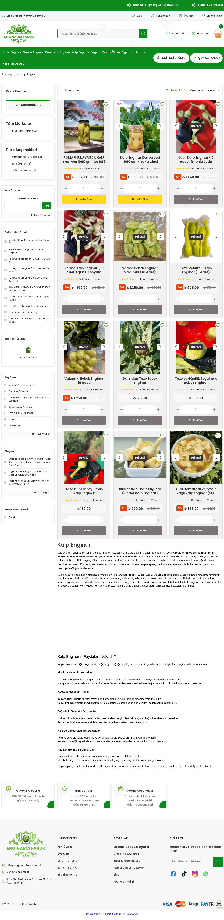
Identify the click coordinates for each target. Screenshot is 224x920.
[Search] (102, 33)
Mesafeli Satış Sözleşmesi (131, 850)
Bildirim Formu (67, 877)
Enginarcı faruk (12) (25, 131)
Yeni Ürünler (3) (22, 164)
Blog (117, 877)
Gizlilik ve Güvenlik (126, 857)
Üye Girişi (63, 857)
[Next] (160, 126)
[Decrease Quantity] (65, 188)
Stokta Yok (196, 199)
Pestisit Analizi (124, 884)
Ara (47, 206)
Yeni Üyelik (64, 850)
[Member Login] (199, 33)
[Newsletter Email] (196, 864)
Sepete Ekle (84, 199)
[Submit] (218, 864)
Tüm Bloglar (42, 493)
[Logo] (18, 33)
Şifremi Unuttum (68, 863)
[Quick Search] (22, 206)
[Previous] (119, 126)
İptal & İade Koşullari (128, 863)
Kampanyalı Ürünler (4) (28, 157)
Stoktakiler (72, 90)
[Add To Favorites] (106, 104)
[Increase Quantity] (102, 188)
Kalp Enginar (29, 74)
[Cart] (218, 33)
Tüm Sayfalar (41, 434)
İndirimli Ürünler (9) (25, 171)
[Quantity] (84, 188)
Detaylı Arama (40, 215)
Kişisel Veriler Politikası (129, 870)
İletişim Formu (67, 870)
